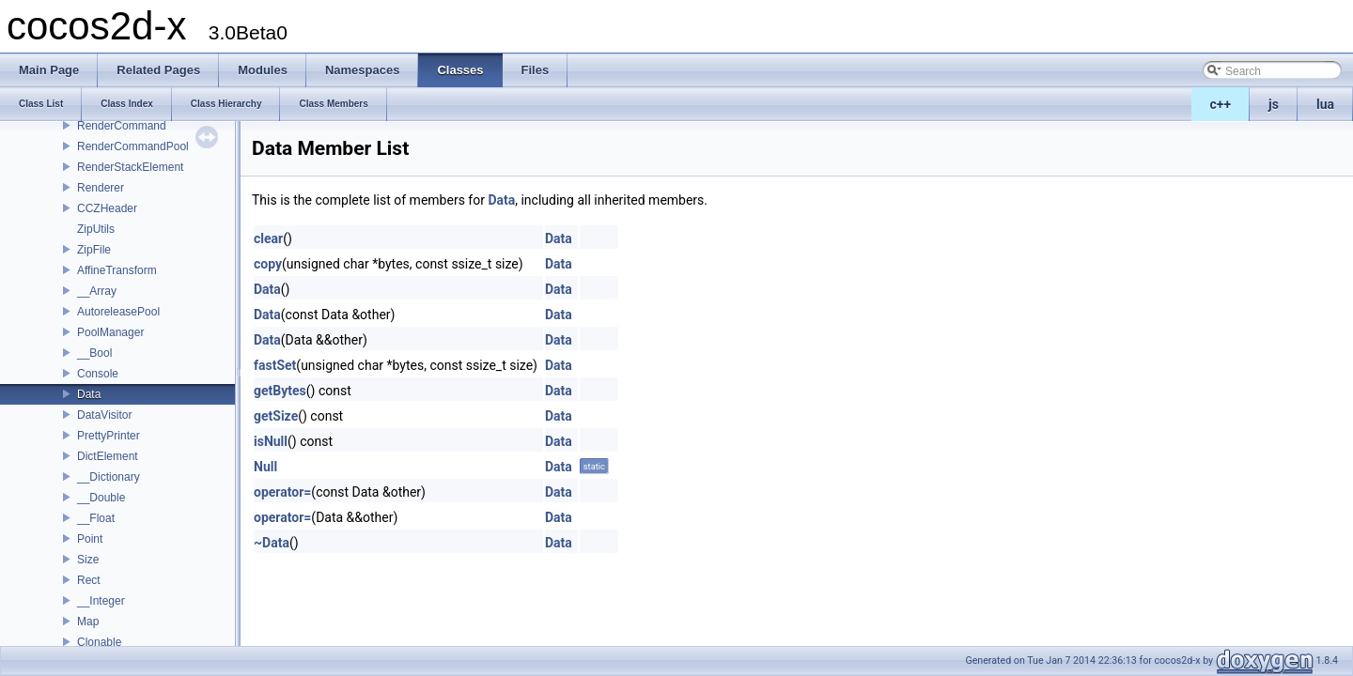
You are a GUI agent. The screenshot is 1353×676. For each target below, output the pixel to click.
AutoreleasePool (118, 311)
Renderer (100, 187)
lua (1325, 104)
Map (88, 621)
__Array (97, 291)
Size (88, 559)
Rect (89, 580)
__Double (101, 497)
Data (89, 394)
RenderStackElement (130, 167)
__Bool (94, 353)
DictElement (107, 456)
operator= (282, 491)
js (1273, 104)
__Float (96, 518)
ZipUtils (96, 229)
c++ (1221, 104)
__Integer (101, 600)
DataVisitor (104, 415)
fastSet (275, 365)
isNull (271, 441)
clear (268, 238)
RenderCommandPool (133, 146)
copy (268, 263)
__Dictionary (108, 477)
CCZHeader (107, 208)
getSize (276, 415)
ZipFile (94, 249)
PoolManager (110, 332)
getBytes (280, 390)
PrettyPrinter (108, 435)
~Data (271, 542)
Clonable (99, 642)
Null (265, 466)
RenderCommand (121, 125)
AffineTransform (117, 270)
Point (89, 538)
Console (97, 373)
